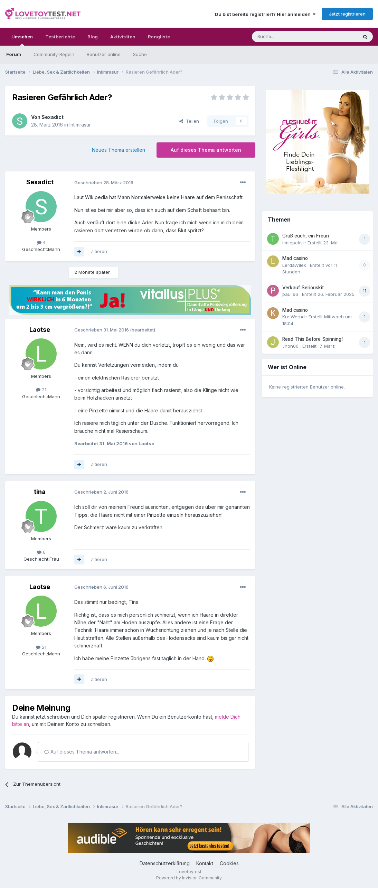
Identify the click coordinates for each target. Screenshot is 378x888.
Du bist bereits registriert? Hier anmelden (265, 14)
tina (40, 491)
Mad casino (295, 258)
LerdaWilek (294, 265)
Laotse (39, 329)
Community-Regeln (54, 54)
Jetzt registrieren (347, 14)
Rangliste (159, 36)
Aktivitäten (122, 36)
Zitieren (99, 251)
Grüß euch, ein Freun (305, 236)
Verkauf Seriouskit (303, 287)
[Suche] (283, 36)
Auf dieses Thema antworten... (81, 752)
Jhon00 (290, 346)
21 (41, 389)
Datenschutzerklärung (165, 863)
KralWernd (293, 316)
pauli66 (290, 294)
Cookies (229, 863)
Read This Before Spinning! (312, 339)
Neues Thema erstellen (118, 150)
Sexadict (52, 117)
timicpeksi (293, 242)
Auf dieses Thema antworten (206, 150)
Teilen (189, 121)
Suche (140, 54)
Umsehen (22, 40)
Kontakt (204, 863)
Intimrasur (80, 125)
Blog (92, 36)
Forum (13, 54)
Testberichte (60, 36)
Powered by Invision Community (189, 877)
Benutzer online (104, 54)
